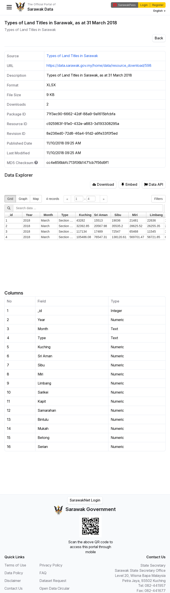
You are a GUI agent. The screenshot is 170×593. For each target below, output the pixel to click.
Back (159, 38)
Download (103, 184)
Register (157, 5)
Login (144, 5)
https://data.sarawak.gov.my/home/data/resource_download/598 (98, 65)
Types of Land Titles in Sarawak (72, 56)
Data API (153, 184)
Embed (129, 184)
